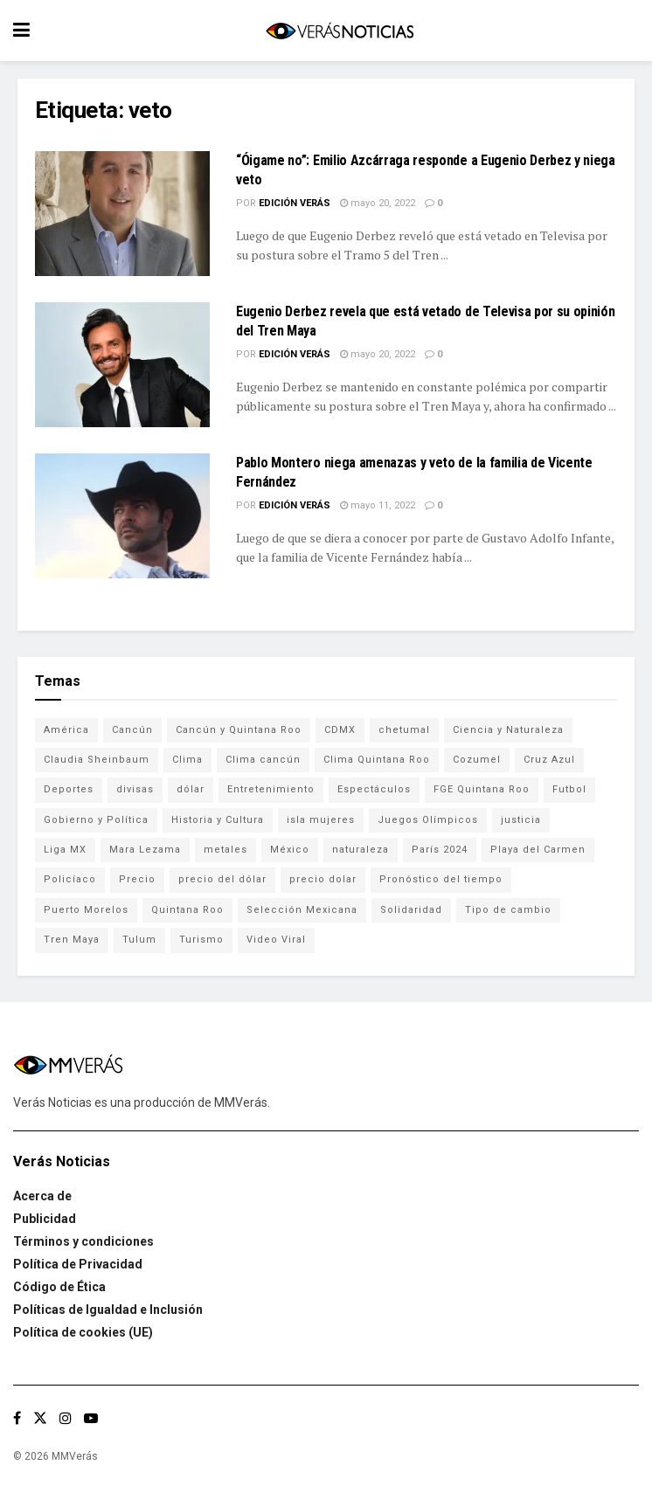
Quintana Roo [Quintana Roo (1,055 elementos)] (187, 910)
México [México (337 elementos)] (289, 849)
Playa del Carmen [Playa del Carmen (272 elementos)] (538, 849)
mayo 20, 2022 (377, 203)
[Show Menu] (21, 30)
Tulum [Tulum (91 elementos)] (139, 939)
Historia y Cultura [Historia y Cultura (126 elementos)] (217, 820)
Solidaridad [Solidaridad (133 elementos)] (411, 910)
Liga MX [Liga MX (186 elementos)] (65, 849)
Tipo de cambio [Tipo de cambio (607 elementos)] (508, 910)
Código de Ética (59, 1287)
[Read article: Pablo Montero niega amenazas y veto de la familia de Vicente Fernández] (122, 515)
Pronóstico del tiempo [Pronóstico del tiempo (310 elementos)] (441, 879)
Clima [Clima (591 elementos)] (187, 759)
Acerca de (42, 1196)
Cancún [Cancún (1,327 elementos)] (132, 730)
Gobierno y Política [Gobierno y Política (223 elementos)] (96, 820)
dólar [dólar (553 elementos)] (191, 789)
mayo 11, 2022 (377, 505)
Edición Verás (294, 203)
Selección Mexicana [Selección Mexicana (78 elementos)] (301, 910)
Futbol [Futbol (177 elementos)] (569, 789)
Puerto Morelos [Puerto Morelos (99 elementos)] (86, 910)
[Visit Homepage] (339, 31)
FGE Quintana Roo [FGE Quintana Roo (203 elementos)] (482, 789)
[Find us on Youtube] (91, 1418)
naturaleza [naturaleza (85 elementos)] (360, 849)
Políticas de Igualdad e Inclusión (108, 1310)
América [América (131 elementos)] (66, 730)
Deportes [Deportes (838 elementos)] (69, 789)
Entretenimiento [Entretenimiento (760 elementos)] (271, 789)
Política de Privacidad (77, 1264)
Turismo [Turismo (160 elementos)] (201, 939)
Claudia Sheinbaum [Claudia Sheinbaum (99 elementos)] (96, 759)
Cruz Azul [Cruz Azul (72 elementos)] (549, 759)
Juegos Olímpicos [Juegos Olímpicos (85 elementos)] (428, 820)
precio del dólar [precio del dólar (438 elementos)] (222, 879)
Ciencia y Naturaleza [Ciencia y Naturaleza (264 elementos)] (508, 730)
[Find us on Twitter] (40, 1418)
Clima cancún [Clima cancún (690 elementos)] (263, 759)
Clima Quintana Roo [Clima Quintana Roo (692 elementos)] (376, 759)
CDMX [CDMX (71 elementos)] (340, 730)
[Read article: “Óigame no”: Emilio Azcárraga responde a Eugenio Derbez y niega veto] (122, 213)
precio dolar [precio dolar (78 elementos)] (323, 879)
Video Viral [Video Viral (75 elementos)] (276, 939)
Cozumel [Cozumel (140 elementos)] (477, 759)
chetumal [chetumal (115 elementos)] (404, 730)
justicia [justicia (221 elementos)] (521, 820)
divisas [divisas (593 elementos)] (135, 789)
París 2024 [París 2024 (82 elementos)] (440, 849)
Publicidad (44, 1219)
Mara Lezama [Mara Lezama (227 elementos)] (145, 849)
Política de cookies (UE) (83, 1332)
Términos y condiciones (83, 1241)
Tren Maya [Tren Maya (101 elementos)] (72, 939)
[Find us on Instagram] (65, 1418)
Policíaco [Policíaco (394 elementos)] (70, 879)
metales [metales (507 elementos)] (225, 849)
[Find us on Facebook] (17, 1418)
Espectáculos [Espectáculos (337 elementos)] (374, 789)
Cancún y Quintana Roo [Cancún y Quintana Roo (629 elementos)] (239, 730)
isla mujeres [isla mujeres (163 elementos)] (321, 820)
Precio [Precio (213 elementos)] (137, 879)
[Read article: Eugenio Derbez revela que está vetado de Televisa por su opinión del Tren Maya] (122, 364)
